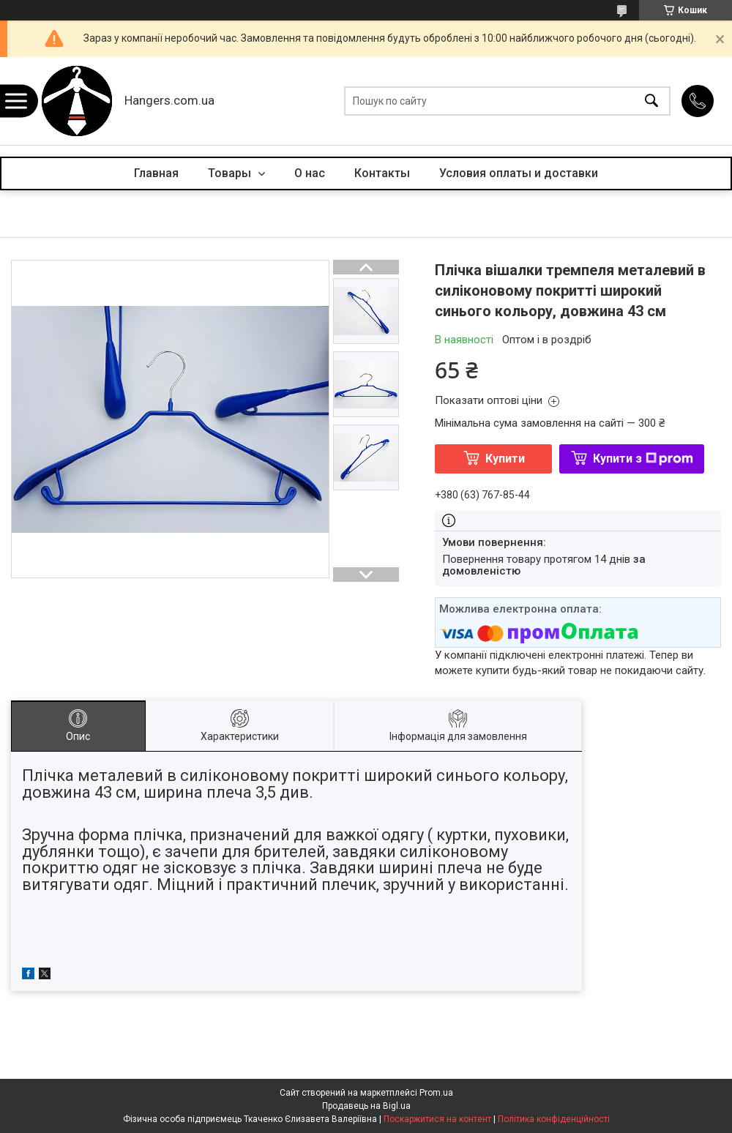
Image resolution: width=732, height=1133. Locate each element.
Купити (505, 458)
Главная (156, 173)
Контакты (382, 173)
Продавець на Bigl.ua (366, 1106)
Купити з (643, 458)
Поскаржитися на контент (437, 1119)
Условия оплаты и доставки (518, 173)
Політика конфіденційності (554, 1119)
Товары (231, 173)
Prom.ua (436, 1093)
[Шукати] (651, 101)
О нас (309, 173)
